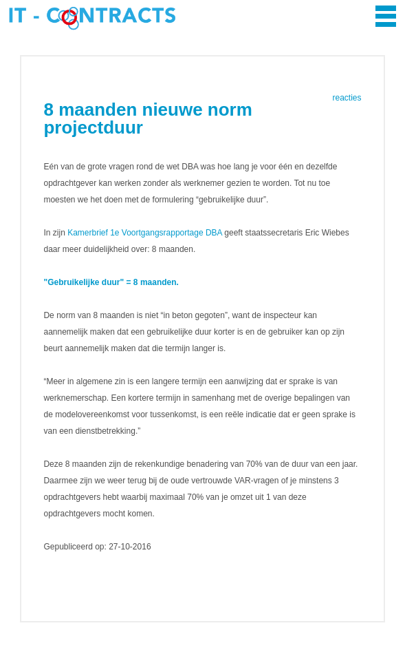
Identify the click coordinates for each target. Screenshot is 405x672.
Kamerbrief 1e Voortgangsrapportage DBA (144, 233)
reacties (347, 98)
